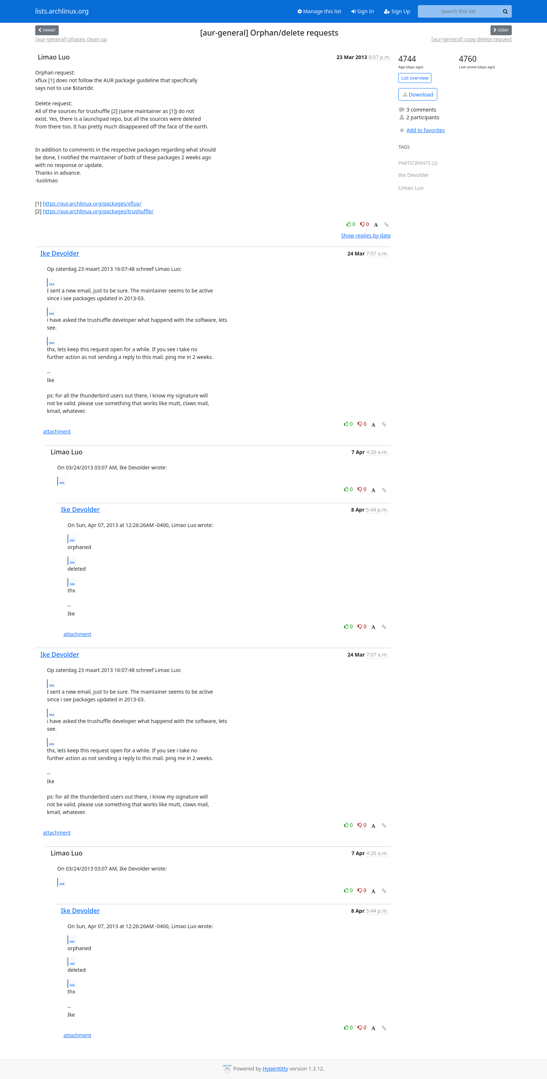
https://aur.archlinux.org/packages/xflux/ (92, 203)
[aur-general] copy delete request (471, 39)
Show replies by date (366, 235)
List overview (415, 78)
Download (418, 94)
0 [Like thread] (352, 224)
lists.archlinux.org (62, 11)
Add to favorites (421, 130)
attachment (57, 431)
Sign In (362, 11)
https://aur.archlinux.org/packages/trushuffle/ (98, 211)
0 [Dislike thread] (364, 224)
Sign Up (397, 11)
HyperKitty (275, 1068)
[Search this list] (458, 11)
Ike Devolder (59, 253)
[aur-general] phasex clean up (71, 39)
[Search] (505, 11)
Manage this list (320, 11)
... (51, 282)
